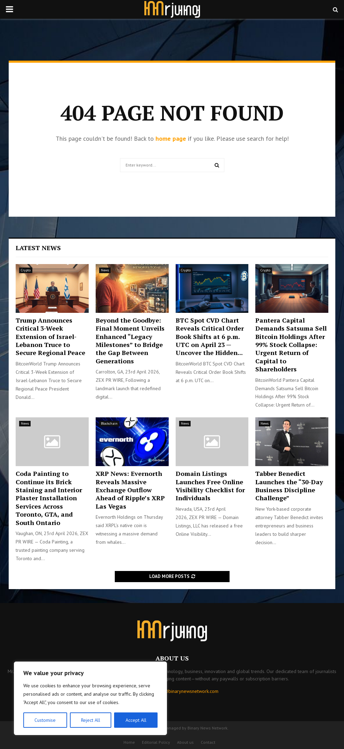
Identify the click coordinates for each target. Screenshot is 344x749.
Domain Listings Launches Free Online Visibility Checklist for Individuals (210, 485)
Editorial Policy (156, 742)
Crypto (26, 270)
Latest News (38, 248)
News (105, 270)
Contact (208, 742)
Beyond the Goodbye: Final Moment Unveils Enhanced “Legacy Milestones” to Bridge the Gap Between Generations (130, 340)
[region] (90, 698)
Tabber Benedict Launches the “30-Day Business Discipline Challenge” (289, 485)
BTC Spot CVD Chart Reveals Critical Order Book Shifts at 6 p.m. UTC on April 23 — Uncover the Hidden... (210, 336)
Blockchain (109, 423)
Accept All (136, 720)
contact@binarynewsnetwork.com (183, 691)
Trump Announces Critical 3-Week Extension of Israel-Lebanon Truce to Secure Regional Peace (50, 336)
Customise (45, 720)
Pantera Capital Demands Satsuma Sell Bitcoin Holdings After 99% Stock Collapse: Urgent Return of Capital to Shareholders (291, 344)
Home (129, 742)
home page (170, 138)
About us (185, 742)
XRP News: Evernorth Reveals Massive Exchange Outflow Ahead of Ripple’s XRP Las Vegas (130, 489)
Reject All (90, 720)
